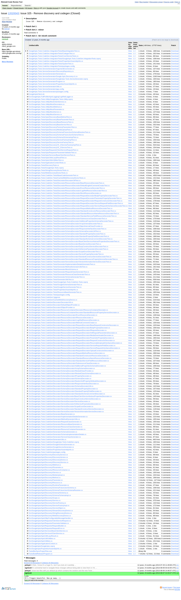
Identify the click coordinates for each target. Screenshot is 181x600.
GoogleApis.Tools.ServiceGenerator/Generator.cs (47, 75)
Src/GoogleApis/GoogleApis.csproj (42, 547)
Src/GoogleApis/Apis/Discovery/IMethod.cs (45, 466)
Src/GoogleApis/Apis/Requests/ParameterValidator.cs (49, 524)
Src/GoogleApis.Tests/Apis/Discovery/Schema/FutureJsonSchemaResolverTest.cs (59, 133)
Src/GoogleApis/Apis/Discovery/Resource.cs (45, 483)
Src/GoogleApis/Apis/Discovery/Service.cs (44, 501)
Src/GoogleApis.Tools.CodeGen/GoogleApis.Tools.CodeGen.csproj (54, 443)
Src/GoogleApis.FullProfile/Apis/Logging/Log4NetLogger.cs (51, 97)
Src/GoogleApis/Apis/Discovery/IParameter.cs (46, 468)
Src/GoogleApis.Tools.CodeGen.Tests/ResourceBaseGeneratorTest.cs (55, 293)
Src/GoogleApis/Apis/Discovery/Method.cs (44, 478)
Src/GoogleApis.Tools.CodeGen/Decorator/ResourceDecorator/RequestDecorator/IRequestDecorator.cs (68, 331)
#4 (178, 574)
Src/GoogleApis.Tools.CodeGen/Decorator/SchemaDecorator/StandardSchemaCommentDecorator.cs (67, 394)
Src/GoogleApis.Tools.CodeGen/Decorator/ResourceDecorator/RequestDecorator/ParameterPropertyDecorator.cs (71, 339)
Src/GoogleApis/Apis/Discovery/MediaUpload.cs (47, 476)
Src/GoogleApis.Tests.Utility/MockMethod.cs (45, 108)
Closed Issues (18, 8)
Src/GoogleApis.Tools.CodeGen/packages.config (47, 453)
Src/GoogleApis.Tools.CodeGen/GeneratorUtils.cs (47, 440)
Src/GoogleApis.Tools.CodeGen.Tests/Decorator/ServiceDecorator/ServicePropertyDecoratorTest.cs (66, 255)
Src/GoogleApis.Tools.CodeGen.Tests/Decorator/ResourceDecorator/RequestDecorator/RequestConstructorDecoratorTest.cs (75, 201)
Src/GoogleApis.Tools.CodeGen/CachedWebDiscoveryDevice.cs (53, 301)
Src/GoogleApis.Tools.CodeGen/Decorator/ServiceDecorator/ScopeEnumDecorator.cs (61, 407)
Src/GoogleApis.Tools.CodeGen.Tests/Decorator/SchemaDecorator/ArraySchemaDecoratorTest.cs (65, 224)
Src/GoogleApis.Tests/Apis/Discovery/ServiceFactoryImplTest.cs (53, 141)
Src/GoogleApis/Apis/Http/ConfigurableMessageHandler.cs (51, 519)
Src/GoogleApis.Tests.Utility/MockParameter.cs (46, 110)
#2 (178, 569)
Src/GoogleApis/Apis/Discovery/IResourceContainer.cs (49, 471)
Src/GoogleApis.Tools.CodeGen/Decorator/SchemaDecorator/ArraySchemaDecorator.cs (62, 369)
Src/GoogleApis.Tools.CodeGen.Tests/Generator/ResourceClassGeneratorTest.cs (59, 275)
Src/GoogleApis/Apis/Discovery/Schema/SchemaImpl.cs (50, 496)
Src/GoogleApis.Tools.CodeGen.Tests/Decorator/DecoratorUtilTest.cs (55, 181)
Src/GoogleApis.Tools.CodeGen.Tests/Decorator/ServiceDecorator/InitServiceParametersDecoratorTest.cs (68, 250)
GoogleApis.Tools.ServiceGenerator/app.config (46, 90)
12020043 (13, 13)
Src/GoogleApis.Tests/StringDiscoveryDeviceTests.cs (49, 171)
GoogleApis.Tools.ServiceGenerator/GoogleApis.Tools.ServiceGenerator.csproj (58, 80)
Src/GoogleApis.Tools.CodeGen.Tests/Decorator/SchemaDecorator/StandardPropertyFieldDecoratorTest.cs (69, 237)
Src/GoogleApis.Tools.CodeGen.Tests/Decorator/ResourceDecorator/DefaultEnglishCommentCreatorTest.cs (69, 186)
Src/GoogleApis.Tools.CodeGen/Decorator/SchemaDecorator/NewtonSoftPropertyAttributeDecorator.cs (67, 382)
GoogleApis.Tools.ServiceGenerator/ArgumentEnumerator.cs (51, 69)
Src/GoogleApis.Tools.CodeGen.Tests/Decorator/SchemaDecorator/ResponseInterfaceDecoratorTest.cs (67, 229)
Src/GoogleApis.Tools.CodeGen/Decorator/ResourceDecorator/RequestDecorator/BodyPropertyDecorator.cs (69, 328)
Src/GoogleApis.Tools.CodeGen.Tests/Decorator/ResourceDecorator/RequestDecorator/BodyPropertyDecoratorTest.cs (73, 196)
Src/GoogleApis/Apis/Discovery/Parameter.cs (46, 481)
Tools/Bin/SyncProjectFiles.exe (40, 552)
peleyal (7, 29)
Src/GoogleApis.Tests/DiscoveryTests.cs (44, 166)
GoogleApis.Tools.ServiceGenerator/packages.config (48, 92)
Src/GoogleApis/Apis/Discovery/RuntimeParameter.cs (49, 486)
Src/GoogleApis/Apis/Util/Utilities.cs (42, 539)
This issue (176, 589)
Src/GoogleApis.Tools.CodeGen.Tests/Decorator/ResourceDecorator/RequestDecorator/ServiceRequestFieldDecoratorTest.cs (76, 204)
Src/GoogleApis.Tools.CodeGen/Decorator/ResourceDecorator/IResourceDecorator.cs (61, 318)
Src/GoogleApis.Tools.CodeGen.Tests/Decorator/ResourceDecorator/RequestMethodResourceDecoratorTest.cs (70, 209)
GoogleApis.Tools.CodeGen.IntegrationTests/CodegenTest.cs (52, 54)
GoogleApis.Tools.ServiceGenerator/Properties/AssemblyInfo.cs (53, 85)
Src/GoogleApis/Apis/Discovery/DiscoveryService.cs (48, 455)
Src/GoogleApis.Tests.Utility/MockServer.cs (45, 113)
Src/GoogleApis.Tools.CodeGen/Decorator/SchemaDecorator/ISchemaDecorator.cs (60, 379)
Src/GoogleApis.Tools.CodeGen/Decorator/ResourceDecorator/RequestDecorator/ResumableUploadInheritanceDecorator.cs (75, 344)
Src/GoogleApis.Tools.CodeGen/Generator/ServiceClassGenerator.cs (55, 438)
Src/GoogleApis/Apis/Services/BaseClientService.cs (48, 532)
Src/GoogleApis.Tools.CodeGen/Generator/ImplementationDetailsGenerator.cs (58, 417)
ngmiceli (5, 39)
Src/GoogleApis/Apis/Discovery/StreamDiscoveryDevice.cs (51, 511)
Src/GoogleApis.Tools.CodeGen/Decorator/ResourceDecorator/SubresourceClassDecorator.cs (64, 364)
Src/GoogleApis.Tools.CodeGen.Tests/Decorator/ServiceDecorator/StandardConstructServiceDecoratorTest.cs (70, 257)
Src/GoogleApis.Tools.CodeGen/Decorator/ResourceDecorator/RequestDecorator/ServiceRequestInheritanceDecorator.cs (74, 349)
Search (27, 5)
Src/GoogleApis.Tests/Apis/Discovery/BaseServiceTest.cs (50, 125)
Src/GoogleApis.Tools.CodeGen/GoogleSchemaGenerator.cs (51, 445)
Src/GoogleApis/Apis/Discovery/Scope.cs (44, 499)
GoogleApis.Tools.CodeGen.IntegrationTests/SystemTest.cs (51, 64)
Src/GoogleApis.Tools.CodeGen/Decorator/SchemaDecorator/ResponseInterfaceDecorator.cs (64, 384)
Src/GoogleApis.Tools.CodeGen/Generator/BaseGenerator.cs (52, 415)
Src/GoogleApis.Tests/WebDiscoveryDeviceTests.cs (48, 174)
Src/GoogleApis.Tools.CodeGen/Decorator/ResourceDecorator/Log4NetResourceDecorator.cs (64, 321)
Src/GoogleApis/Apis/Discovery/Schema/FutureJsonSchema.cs (52, 488)
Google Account (53, 8)
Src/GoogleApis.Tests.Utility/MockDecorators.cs (46, 105)
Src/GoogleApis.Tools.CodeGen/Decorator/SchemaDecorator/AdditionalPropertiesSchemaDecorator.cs (67, 367)
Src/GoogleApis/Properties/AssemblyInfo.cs (45, 549)
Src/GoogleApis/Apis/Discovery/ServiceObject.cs (47, 509)
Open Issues (7, 8)
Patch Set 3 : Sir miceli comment (42, 36)
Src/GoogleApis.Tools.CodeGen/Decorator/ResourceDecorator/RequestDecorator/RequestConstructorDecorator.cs (72, 341)
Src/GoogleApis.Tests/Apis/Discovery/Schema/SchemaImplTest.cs (53, 138)
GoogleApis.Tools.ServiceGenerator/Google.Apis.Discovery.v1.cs (53, 77)
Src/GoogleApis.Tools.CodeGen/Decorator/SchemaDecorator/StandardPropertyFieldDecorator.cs (65, 392)
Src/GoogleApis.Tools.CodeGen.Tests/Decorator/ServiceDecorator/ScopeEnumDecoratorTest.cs (65, 252)
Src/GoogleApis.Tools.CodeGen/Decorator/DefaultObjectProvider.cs (54, 306)
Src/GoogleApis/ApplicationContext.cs (43, 544)
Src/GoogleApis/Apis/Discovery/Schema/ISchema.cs (48, 493)
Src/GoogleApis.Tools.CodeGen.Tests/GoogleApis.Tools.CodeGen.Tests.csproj (58, 283)
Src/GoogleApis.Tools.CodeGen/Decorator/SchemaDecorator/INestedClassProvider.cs (61, 372)
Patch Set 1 (32, 27)
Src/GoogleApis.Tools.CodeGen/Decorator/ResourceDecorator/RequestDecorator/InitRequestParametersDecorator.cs (73, 334)
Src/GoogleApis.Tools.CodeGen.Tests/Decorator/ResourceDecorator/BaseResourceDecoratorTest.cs (66, 184)
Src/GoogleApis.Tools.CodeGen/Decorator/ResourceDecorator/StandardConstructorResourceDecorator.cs (68, 356)
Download (175, 52)
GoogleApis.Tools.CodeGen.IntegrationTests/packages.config (52, 67)
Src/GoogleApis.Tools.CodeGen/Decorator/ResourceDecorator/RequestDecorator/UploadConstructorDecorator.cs (71, 351)
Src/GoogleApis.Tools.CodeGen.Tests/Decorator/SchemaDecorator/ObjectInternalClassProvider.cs (66, 227)
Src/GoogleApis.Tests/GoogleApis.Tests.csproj (46, 168)
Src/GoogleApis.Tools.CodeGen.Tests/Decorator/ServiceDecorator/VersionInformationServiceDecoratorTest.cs (70, 262)
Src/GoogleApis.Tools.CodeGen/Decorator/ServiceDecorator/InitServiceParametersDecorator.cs (65, 405)
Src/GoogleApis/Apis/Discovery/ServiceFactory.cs (47, 504)
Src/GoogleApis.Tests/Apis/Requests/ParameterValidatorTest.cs (52, 153)
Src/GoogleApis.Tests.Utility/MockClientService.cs (47, 102)
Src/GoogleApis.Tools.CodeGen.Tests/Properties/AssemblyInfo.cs (53, 290)
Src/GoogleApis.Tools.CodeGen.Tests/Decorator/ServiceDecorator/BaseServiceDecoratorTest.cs (65, 245)
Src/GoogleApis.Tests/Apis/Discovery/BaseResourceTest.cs (51, 123)
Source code (168, 2)
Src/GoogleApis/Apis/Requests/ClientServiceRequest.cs (50, 521)
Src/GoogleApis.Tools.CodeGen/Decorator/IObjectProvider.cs (52, 308)
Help (136, 2)
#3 (178, 571)
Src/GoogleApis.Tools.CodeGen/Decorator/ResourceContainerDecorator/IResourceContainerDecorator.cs (68, 311)
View (130, 52)
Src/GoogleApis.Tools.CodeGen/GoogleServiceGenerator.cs (51, 448)
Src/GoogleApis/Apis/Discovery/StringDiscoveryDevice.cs (50, 514)
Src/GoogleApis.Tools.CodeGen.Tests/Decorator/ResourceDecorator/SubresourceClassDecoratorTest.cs (68, 219)
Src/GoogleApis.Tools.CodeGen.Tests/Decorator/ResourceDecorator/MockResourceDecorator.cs (65, 194)
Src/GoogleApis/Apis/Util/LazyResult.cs (43, 537)
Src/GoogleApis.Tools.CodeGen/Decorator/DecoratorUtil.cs (51, 303)
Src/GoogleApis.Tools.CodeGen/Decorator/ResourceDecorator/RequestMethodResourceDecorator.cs (67, 354)
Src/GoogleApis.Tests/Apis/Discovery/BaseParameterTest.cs (51, 120)
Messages (30, 558)
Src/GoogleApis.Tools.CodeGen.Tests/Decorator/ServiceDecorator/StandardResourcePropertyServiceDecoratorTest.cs (73, 260)
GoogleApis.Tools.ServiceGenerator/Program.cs (47, 82)
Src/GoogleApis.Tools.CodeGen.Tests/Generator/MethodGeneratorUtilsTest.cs (58, 268)
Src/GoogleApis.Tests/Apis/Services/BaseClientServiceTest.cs (52, 156)
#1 (178, 566)
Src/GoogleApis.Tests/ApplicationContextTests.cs (47, 163)
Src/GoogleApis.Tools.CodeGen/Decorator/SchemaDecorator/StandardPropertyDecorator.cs (63, 389)
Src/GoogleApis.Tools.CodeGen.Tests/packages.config (49, 295)
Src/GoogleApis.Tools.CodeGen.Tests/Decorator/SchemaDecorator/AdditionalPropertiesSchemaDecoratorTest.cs (71, 222)
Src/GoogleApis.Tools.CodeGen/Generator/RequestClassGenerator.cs (55, 422)
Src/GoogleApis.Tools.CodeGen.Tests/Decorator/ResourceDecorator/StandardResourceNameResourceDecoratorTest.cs (74, 214)
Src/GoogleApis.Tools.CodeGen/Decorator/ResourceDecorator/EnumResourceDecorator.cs (63, 316)
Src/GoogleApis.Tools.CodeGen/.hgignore (44, 298)
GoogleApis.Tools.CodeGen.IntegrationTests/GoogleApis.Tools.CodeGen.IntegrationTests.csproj (65, 59)
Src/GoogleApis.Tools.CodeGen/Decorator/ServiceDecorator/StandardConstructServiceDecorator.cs (66, 410)
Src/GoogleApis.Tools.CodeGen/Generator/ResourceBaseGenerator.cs (55, 425)
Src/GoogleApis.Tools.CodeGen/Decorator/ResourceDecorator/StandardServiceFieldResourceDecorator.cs (69, 361)
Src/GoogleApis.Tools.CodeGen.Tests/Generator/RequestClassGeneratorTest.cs (59, 273)
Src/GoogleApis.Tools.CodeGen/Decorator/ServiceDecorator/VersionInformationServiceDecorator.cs (66, 412)
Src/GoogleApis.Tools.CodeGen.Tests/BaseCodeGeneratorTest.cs (53, 176)
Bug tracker (144, 2)
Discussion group (156, 2)
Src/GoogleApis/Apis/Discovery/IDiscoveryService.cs (48, 463)
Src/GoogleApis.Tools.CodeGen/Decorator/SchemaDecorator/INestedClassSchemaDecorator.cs (65, 374)
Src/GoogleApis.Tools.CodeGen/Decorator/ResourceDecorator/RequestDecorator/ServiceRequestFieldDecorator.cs (72, 346)
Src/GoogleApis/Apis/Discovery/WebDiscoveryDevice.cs (50, 516)
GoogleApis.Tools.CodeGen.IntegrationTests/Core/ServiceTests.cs (53, 57)
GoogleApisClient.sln (37, 95)
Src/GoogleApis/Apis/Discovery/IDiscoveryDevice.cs (48, 460)
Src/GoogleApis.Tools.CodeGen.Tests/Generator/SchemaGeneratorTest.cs (57, 278)
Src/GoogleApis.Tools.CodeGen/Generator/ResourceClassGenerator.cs (55, 427)
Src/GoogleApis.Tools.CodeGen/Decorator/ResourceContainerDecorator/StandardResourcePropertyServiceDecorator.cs (74, 313)
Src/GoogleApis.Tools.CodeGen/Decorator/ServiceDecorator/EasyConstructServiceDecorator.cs (65, 400)
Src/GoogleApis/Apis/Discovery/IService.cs (45, 473)
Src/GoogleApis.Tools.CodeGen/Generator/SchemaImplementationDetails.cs (57, 435)
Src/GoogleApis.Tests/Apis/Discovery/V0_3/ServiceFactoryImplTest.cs (55, 146)
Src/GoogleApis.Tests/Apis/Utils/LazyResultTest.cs (48, 158)
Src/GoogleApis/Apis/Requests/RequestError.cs (46, 529)
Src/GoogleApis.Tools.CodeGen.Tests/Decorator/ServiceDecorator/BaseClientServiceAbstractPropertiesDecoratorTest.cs (74, 242)
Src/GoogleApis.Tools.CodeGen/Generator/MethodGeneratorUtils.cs (54, 420)
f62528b (177, 591)
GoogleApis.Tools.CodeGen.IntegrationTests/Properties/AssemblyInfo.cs (56, 62)
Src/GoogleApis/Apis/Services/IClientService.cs (46, 534)
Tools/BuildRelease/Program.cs (40, 554)
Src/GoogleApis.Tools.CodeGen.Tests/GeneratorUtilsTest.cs (51, 280)
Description (31, 18)
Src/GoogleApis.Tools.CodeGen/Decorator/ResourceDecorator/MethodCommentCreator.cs (63, 323)
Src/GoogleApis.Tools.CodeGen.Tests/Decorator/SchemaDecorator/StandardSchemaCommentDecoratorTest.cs (71, 240)
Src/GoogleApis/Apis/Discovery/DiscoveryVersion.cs (48, 458)
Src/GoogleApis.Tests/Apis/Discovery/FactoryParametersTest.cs (53, 128)
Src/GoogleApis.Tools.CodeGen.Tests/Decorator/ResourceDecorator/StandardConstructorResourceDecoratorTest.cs (72, 212)
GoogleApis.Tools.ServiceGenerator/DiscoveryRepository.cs (51, 72)
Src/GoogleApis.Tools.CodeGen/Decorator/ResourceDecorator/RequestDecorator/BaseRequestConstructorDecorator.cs (74, 326)
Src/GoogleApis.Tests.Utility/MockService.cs (45, 115)
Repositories (16, 5)
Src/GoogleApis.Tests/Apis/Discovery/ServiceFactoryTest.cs (51, 143)
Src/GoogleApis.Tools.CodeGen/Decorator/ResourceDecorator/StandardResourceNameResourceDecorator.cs (70, 359)
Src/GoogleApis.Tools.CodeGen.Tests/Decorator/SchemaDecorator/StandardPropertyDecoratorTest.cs (67, 235)
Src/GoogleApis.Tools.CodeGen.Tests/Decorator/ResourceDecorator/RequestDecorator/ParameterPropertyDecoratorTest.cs (75, 199)
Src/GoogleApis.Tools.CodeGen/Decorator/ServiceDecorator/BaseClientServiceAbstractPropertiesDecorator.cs (70, 397)
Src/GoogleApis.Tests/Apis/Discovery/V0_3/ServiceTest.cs (50, 148)
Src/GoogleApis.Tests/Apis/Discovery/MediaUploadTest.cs (50, 130)
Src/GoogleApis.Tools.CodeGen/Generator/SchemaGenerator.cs (53, 433)
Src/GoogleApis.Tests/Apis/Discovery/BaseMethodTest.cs (50, 118)
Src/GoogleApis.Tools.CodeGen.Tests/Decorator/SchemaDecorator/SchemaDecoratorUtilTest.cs (65, 232)
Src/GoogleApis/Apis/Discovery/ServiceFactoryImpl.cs (49, 506)
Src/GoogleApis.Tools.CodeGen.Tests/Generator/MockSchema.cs (53, 270)
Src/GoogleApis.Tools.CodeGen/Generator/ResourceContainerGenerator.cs (57, 430)
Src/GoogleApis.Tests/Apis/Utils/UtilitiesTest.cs (46, 161)
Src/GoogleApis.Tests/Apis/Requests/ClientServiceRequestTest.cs (53, 151)
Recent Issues (167, 589)
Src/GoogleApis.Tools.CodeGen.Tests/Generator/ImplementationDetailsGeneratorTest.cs (62, 265)
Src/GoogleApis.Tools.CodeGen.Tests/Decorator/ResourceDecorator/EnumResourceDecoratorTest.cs (67, 189)
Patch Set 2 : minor (36, 30)
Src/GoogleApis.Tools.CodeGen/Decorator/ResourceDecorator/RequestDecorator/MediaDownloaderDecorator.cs (71, 336)
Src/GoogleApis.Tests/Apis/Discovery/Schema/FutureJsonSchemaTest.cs (56, 135)
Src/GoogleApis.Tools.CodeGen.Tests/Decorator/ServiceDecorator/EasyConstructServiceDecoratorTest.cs (68, 247)
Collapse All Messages (49, 563)
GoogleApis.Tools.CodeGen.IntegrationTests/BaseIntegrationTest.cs (54, 52)
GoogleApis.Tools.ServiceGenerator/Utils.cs (45, 87)
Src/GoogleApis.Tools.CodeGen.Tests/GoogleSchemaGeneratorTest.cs (55, 285)
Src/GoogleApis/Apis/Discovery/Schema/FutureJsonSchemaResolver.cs (56, 491)
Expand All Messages (32, 563)
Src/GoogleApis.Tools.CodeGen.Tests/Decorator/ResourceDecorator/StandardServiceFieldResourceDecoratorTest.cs (73, 217)
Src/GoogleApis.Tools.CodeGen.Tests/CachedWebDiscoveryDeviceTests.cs (57, 179)
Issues (5, 5)
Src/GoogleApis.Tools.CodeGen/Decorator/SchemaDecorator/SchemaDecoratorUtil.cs (61, 387)
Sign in (177, 2)
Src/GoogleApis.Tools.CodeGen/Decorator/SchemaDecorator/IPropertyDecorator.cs (60, 377)
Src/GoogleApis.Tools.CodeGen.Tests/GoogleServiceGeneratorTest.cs (55, 288)
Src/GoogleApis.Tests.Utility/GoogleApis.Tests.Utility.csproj (51, 100)
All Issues (28, 8)
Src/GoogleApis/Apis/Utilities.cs (40, 542)
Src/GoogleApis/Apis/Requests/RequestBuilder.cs (47, 527)
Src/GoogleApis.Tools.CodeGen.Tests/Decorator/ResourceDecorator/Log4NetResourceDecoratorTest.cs (68, 191)
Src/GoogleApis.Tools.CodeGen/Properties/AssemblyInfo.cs (51, 450)
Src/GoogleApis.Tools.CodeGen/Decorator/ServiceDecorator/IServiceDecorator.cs (59, 402)
